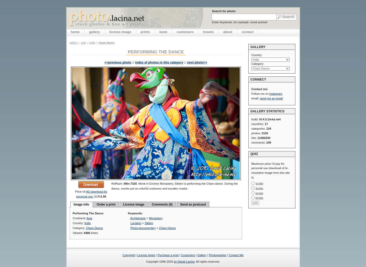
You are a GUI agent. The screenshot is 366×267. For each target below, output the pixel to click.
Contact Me (236, 255)
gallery (94, 32)
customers (185, 32)
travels (208, 32)
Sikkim (149, 223)
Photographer (218, 255)
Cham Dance (106, 42)
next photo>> (197, 62)
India (92, 42)
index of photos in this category (159, 62)
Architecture (138, 218)
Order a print (106, 204)
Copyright (128, 255)
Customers (188, 255)
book (163, 32)
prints (145, 32)
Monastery (155, 218)
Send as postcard (193, 204)
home (75, 32)
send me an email (271, 98)
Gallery (201, 255)
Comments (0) (162, 204)
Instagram (275, 93)
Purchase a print (168, 255)
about (227, 32)
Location (135, 223)
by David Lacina (184, 261)
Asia (83, 42)
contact (248, 32)
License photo (146, 255)
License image (133, 204)
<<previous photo (117, 62)
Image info (81, 204)
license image (120, 32)
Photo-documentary (143, 228)
